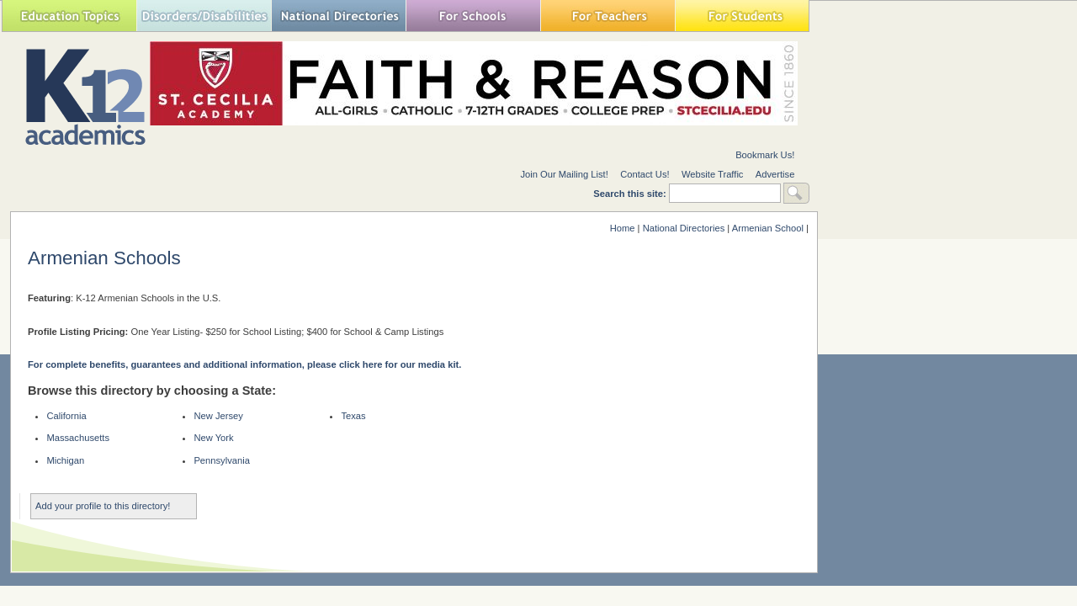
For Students (742, 15)
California (66, 416)
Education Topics (69, 15)
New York (213, 438)
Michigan (65, 460)
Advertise (775, 174)
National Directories (338, 15)
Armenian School (768, 228)
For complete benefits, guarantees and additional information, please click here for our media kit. (244, 364)
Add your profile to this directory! (102, 506)
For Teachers (607, 15)
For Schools (473, 15)
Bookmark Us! (764, 155)
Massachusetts (77, 438)
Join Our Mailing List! (563, 174)
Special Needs (203, 15)
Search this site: (631, 194)
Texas (353, 416)
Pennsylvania (222, 460)
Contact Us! (644, 174)
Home (622, 228)
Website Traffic (713, 174)
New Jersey (218, 416)
